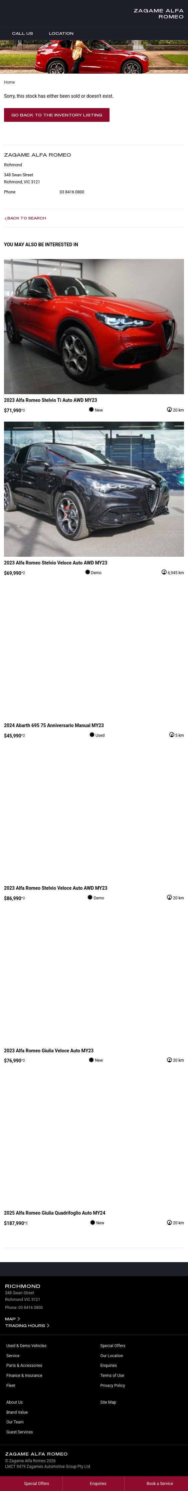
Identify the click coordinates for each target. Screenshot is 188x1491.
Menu (183, 33)
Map (10, 1319)
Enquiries (109, 1365)
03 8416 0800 (72, 192)
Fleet (10, 1385)
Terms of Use (112, 1375)
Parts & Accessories (24, 1365)
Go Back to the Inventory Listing (56, 115)
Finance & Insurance (24, 1375)
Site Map (108, 1402)
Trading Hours (25, 1325)
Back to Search (26, 218)
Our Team (15, 1422)
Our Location (112, 1355)
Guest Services (19, 1432)
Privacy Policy (113, 1385)
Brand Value (17, 1412)
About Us (14, 1402)
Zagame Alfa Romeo (159, 13)
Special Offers (113, 1345)
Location (56, 33)
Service (12, 1355)
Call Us (17, 33)
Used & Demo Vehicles (26, 1345)
